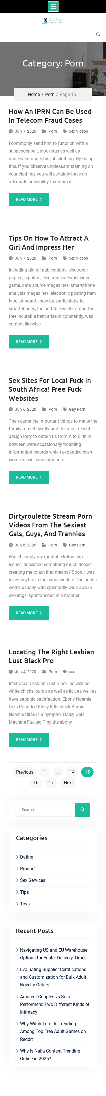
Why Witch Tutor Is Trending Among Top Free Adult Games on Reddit (53, 1031)
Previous (24, 772)
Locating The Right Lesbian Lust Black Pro (51, 656)
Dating (26, 857)
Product (28, 868)
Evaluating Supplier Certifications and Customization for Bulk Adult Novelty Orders (53, 977)
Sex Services (32, 880)
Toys (25, 904)
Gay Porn (77, 409)
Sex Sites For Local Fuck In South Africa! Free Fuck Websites (50, 389)
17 (51, 782)
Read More (27, 199)
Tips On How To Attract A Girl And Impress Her (48, 242)
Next (68, 782)
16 (35, 782)
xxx (72, 671)
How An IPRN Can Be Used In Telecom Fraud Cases (50, 115)
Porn (53, 131)
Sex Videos (78, 131)
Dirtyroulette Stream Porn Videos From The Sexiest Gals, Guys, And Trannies (50, 525)
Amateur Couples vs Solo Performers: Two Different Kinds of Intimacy (55, 1004)
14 (72, 772)
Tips (24, 892)
